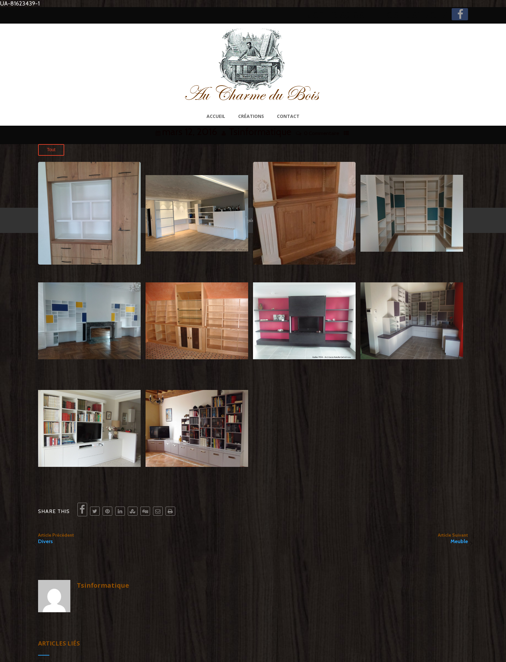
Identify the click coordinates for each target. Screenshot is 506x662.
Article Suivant (360, 538)
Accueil (216, 116)
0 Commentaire (321, 133)
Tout (51, 149)
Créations (251, 116)
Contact (288, 116)
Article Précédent (145, 538)
